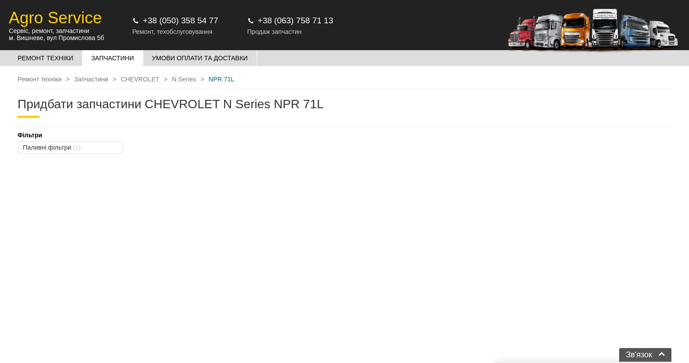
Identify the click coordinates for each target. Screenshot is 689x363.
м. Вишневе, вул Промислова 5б (56, 37)
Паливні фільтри (52, 147)
